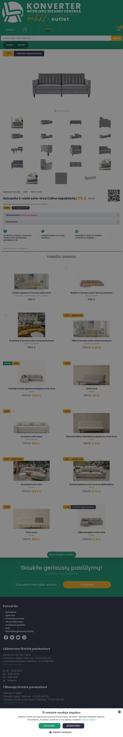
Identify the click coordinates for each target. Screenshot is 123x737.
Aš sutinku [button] (49, 726)
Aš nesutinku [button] (73, 726)
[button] (62, 732)
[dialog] (61, 368)
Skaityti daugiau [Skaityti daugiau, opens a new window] (89, 719)
